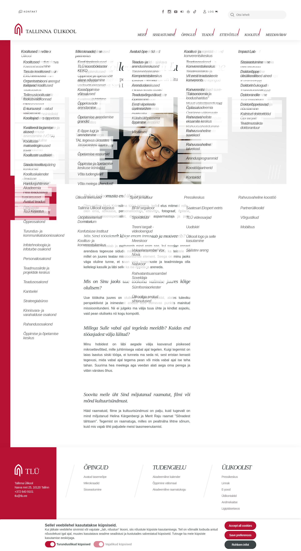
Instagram (169, 8)
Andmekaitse (231, 496)
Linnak (226, 477)
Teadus (214, 27)
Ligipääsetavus (232, 502)
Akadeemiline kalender (168, 470)
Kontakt (26, 8)
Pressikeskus (231, 470)
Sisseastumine (174, 27)
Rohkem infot (238, 543)
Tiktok (195, 8)
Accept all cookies (237, 520)
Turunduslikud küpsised (74, 541)
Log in (213, 8)
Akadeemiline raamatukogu (172, 483)
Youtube (176, 8)
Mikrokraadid (93, 477)
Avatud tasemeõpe (97, 470)
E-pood (227, 483)
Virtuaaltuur (188, 8)
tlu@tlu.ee (21, 489)
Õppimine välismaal (166, 477)
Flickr (182, 8)
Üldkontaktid (230, 489)
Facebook (163, 8)
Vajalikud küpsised (118, 541)
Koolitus (254, 27)
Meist (154, 27)
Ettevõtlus (233, 27)
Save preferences (237, 532)
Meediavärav (276, 27)
